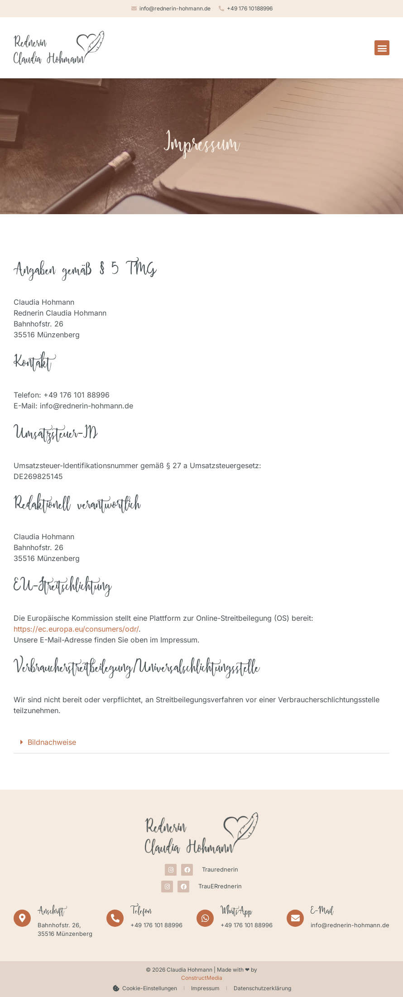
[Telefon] (115, 918)
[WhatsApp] (205, 918)
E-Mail (322, 912)
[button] (381, 47)
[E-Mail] (295, 918)
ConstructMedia (201, 977)
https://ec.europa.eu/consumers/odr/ (76, 628)
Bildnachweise (52, 742)
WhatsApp (236, 912)
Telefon (141, 912)
